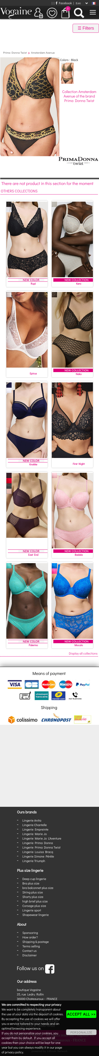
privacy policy (14, 1052)
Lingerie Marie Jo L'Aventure (41, 838)
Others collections (19, 190)
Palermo (33, 645)
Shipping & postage (35, 941)
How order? (30, 937)
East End (33, 555)
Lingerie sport (31, 910)
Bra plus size (30, 883)
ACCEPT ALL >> (81, 1014)
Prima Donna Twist (15, 52)
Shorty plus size (32, 897)
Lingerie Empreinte (35, 829)
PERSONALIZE (81, 1032)
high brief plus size (35, 901)
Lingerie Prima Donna (37, 843)
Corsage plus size (34, 906)
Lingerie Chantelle (34, 825)
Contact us (29, 950)
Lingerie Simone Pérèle (38, 856)
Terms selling (31, 946)
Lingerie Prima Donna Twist (41, 847)
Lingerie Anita (31, 820)
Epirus (33, 373)
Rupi (33, 283)
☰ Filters (86, 28)
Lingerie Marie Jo (34, 834)
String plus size (32, 892)
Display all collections (83, 653)
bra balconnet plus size (37, 888)
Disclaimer (29, 955)
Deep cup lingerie (34, 879)
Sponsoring (30, 932)
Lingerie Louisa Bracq (37, 852)
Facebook (64, 3)
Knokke (33, 464)
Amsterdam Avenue (43, 52)
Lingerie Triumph (33, 861)
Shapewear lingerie (35, 915)
